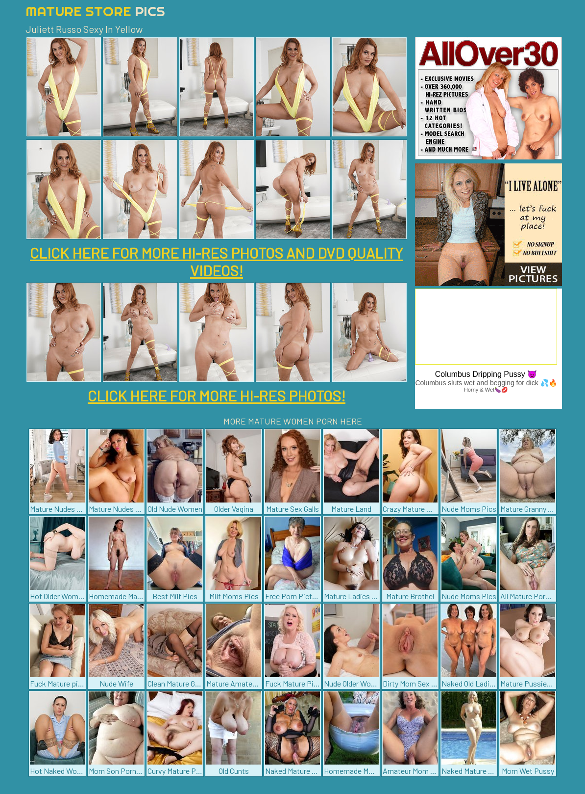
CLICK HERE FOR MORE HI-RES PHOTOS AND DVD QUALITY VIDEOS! (216, 261)
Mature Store (95, 11)
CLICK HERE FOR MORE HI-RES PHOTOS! (216, 395)
